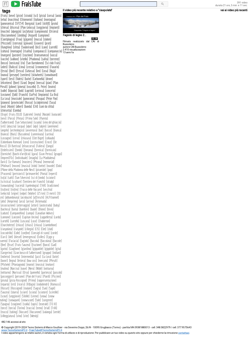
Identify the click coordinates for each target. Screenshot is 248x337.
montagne (16, 51)
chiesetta (6, 110)
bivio (50, 209)
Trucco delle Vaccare (30, 189)
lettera (21, 260)
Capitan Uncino (30, 217)
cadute (4, 213)
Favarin (54, 67)
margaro (5, 55)
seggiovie (15, 296)
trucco (4, 312)
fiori (12, 71)
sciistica (5, 181)
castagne (6, 138)
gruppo (46, 253)
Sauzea (5, 292)
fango (50, 146)
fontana (28, 150)
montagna (50, 19)
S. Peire (42, 87)
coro (26, 142)
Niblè (39, 268)
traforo (5, 189)
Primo (32, 280)
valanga (47, 312)
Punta (44, 174)
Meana (37, 162)
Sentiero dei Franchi (34, 181)
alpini (43, 126)
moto (37, 114)
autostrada (45, 205)
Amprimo (12, 201)
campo (30, 213)
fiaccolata (46, 241)
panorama (29, 98)
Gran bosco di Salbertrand (27, 253)
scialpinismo (41, 102)
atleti (4, 67)
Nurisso (17, 272)
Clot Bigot (38, 138)
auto (58, 16)
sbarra (15, 292)
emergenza (29, 237)
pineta (21, 87)
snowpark (14, 300)
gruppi (58, 154)
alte (3, 201)
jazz (38, 257)
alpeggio (16, 31)
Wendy (34, 316)
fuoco (46, 245)
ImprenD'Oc (7, 158)
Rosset (5, 288)
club (50, 229)
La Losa (5, 98)
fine (3, 245)
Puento (43, 118)
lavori (4, 260)
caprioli (29, 91)
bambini (24, 209)
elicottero (6, 83)
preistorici (18, 174)
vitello (24, 59)
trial (47, 308)
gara (34, 154)
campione (44, 35)
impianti (54, 27)
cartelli (4, 221)
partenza (46, 272)
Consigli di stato (40, 233)
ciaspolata (6, 229)
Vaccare (24, 312)
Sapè (51, 288)
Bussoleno (24, 134)
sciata (33, 292)
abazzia (12, 126)
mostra (40, 264)
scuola (37, 122)
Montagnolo (18, 264)
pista (42, 16)
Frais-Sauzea (22, 245)
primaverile (32, 174)
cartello (14, 221)
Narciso (15, 268)
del (10, 237)
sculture (17, 181)
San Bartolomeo (35, 63)
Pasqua (40, 98)
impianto (43, 95)
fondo (19, 150)
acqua (21, 126)
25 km (41, 193)
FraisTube (31, 4)
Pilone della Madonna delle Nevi (17, 170)
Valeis (19, 79)
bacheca (5, 209)
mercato (43, 260)
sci (35, 16)
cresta (30, 67)
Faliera (40, 146)
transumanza (41, 55)
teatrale (44, 304)
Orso (25, 272)
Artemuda (41, 201)
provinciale (17, 102)
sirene (35, 296)
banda (28, 106)
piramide (41, 170)
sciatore (43, 292)
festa (4, 71)
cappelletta (46, 217)
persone (20, 276)
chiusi (29, 225)
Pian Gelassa (27, 27)
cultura (4, 51)
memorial (48, 162)
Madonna (34, 59)
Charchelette (7, 225)
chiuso (38, 225)
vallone (14, 59)
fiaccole (57, 241)
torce (4, 308)
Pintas (20, 118)
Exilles (41, 237)
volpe (23, 193)
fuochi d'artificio (21, 154)
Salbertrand (7, 122)
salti (10, 177)
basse (48, 130)
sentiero (25, 75)
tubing (13, 312)
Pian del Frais (34, 276)
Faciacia (13, 241)
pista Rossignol (18, 280)
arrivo (30, 201)
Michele (5, 264)
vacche (4, 59)
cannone (5, 217)
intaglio (33, 158)
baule (33, 209)
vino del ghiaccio (52, 122)
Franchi (23, 95)
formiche (6, 154)
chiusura (26, 138)
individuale (21, 158)
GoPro (33, 95)
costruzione (37, 142)
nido (34, 166)
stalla (26, 304)
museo (16, 166)
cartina (49, 134)
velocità (5, 193)
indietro (5, 257)
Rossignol (16, 288)
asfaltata (28, 31)
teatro (52, 87)
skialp (50, 181)
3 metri (51, 193)
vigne (15, 193)
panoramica (7, 23)
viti (3, 126)
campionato (41, 31)
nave (23, 268)
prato (54, 23)
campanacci (40, 51)
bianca (57, 130)
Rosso (28, 102)
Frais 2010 (15, 114)
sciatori (51, 177)
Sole (38, 300)
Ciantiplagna (7, 39)
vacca (53, 55)
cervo (16, 138)
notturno (5, 272)
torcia (12, 308)
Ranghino (6, 47)
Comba (17, 110)
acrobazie (26, 197)
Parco (11, 118)
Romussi (55, 284)
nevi (3, 118)
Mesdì (53, 260)
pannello (35, 272)
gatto (4, 249)
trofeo (14, 189)
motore (50, 264)
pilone (12, 87)
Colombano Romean (11, 142)
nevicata (14, 63)
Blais (13, 134)
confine (25, 233)
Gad (54, 245)
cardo (57, 217)
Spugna (5, 304)
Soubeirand (27, 47)
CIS (37, 229)
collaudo (50, 138)
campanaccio (54, 51)
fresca (20, 71)
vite (26, 316)
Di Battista (14, 146)
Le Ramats (14, 162)
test (11, 79)
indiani (56, 253)
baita (14, 209)
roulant (27, 288)
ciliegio (29, 229)
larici (3, 162)
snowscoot (27, 300)
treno (39, 308)
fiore (16, 83)
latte (55, 257)
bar (41, 130)
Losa (45, 71)
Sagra (37, 288)
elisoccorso (28, 146)
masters (27, 162)
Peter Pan (52, 98)
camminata (37, 134)
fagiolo (24, 241)
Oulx (59, 166)
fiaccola (34, 241)
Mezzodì (6, 43)
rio (22, 63)
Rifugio (31, 284)
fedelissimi (7, 150)
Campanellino (17, 213)
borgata (30, 23)
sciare (24, 292)
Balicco (13, 67)
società (20, 185)
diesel (18, 237)
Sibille (26, 296)
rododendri (42, 284)
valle (3, 91)
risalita (27, 51)
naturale (56, 114)
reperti (52, 174)
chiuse (20, 225)
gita (58, 249)
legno (31, 83)
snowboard (50, 75)
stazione (27, 55)
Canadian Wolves (44, 213)
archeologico (17, 130)
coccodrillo (6, 233)
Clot (43, 229)
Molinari (5, 166)
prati (47, 43)
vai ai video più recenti (233, 10)
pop (50, 170)
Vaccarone (35, 312)
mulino (4, 268)
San (45, 288)
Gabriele (28, 114)
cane (44, 47)
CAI (35, 106)
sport (4, 79)
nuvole (50, 166)
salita (45, 59)
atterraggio (23, 205)
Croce (48, 142)
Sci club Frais (53, 63)
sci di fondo (38, 177)
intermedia (27, 257)
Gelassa (30, 71)
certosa (39, 91)
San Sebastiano (24, 122)
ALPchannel (52, 197)
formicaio (50, 150)
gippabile (38, 249)
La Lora (46, 257)
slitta (16, 47)
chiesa (4, 27)
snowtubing (7, 185)
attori (35, 205)
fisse (10, 245)
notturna (48, 268)
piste (19, 16)
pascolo (57, 272)
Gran (23, 83)
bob (21, 91)
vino (19, 316)
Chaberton (44, 221)
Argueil (32, 35)
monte (30, 264)
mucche (5, 31)
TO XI (53, 304)
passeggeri (7, 276)
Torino (21, 308)
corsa (50, 16)
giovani (28, 43)
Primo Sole (31, 118)
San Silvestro (22, 177)
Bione (42, 209)
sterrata (17, 43)
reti (13, 284)
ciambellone (50, 225)
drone (49, 79)
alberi (19, 106)
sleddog (22, 35)
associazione (8, 205)
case (34, 221)
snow (43, 296)
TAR (43, 185)
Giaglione (14, 249)
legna (12, 260)
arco (22, 201)
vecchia (47, 189)
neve (11, 16)
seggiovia (42, 27)
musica (25, 166)
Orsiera (53, 31)
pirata (4, 280)
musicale (16, 98)
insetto (15, 257)
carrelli (53, 47)
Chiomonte (26, 19)
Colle (17, 233)
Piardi (46, 276)
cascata (25, 221)
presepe (14, 75)
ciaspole (18, 229)
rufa (3, 177)
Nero (31, 268)
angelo (4, 130)
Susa (52, 102)
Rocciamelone (8, 35)
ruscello (31, 87)
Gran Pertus (46, 154)
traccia (30, 308)
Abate (11, 106)
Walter (32, 193)
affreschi (38, 197)
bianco (4, 134)
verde (57, 312)
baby (56, 205)
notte (42, 166)
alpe (29, 126)
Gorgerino (6, 253)
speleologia (32, 185)
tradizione (53, 185)
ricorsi (21, 284)
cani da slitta (46, 106)
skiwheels (37, 75)
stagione (16, 304)
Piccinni (56, 276)
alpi (35, 126)
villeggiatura (7, 316)
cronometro (42, 67)
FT (5, 4)
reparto (5, 284)
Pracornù (6, 174)
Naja (52, 71)
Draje (4, 114)
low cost (32, 260)
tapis (34, 304)
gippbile (49, 249)
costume (5, 95)
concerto (50, 91)
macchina (13, 19)
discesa (14, 27)
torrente (54, 59)
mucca (38, 39)
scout (4, 296)
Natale (46, 114)
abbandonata (12, 197)
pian (48, 83)
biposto (12, 91)
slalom (47, 39)
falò (15, 95)
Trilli (54, 308)
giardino (26, 249)
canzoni (16, 217)
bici (38, 47)
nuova (4, 75)
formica (39, 150)
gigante (28, 39)
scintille (54, 292)
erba (3, 19)
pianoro (5, 102)
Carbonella (38, 79)
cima (21, 67)
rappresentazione (47, 280)
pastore (16, 55)
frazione (36, 245)
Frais (4, 16)
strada (28, 16)
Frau (19, 39)
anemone (53, 126)
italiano (38, 19)
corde (54, 233)
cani (38, 23)
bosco (4, 63)
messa (40, 83)
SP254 (19, 23)
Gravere (39, 43)
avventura (31, 130)
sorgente (47, 300)
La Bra (54, 95)
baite (27, 79)
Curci (3, 237)
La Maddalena (47, 158)
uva (3, 106)
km (38, 71)
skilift (46, 23)
